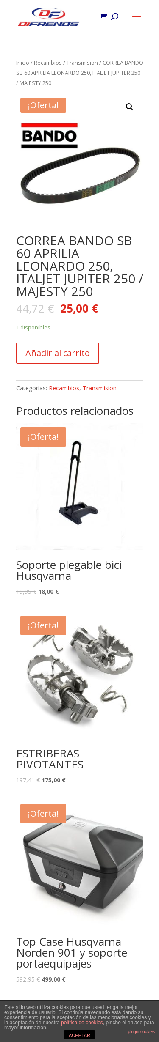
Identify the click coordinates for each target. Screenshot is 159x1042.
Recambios (48, 62)
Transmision (82, 62)
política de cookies (82, 1023)
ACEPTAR (79, 1035)
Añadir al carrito (57, 353)
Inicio (22, 62)
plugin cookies (141, 1031)
